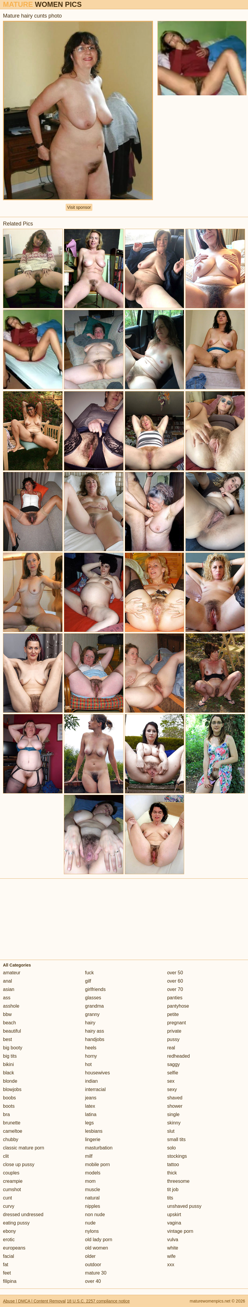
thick (172, 1172)
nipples (92, 1206)
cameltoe (12, 1131)
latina (90, 1114)
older (90, 1256)
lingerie (92, 1139)
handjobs (94, 1039)
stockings (177, 1156)
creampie (13, 1181)
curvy (8, 1206)
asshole (11, 1006)
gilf (88, 981)
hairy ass (94, 1031)
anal (7, 981)
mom (90, 1181)
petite (173, 1014)
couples (11, 1172)
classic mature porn (23, 1147)
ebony (9, 1231)
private (174, 1031)
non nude (95, 1214)
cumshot (12, 1189)
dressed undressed (23, 1214)
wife (171, 1256)
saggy (173, 1064)
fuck (89, 972)
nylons (92, 1231)
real (171, 1047)
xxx (170, 1264)
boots (9, 1106)
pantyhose (178, 1006)
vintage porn (180, 1231)
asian (8, 989)
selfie (172, 1072)
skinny (174, 1122)
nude (90, 1222)
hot (88, 1064)
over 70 (175, 989)
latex (90, 1106)
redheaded (178, 1056)
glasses (93, 997)
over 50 (175, 972)
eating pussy (16, 1222)
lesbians (93, 1131)
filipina (9, 1281)
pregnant (176, 1022)
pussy (173, 1039)
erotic (9, 1239)
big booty (12, 1047)
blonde (10, 1081)
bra (6, 1114)
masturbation (99, 1147)
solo (171, 1147)
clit (6, 1156)
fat (5, 1264)
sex (171, 1081)
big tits (10, 1056)
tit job (173, 1189)
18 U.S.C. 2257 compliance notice (98, 1301)
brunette (11, 1122)
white (172, 1247)
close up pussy (18, 1164)
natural (92, 1197)
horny (91, 1056)
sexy (172, 1089)
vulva (172, 1239)
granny (92, 1014)
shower (175, 1106)
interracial (95, 1089)
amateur (11, 972)
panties (175, 997)
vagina (174, 1222)
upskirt (174, 1214)
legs (89, 1122)
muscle (92, 1189)
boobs (9, 1097)
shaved (175, 1097)
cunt (7, 1197)
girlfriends (95, 989)
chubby (10, 1139)
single (173, 1114)
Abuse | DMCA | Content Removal (34, 1301)
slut (171, 1131)
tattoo (173, 1164)
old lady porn (98, 1239)
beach (9, 1022)
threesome (178, 1181)
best (7, 1039)
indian (91, 1081)
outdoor (93, 1264)
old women (96, 1247)
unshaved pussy (184, 1206)
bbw (7, 1014)
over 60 (175, 981)
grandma (94, 1006)
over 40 (93, 1281)
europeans (14, 1247)
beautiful (12, 1031)
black (8, 1072)
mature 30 (95, 1272)
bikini (8, 1064)
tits (170, 1197)
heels (90, 1047)
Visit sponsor (79, 207)
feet (7, 1272)
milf (88, 1156)
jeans (90, 1097)
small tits (176, 1139)
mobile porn (97, 1164)
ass (6, 997)
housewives (97, 1072)
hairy (90, 1022)
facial (8, 1256)
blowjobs (12, 1089)
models (92, 1172)
